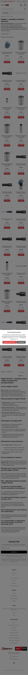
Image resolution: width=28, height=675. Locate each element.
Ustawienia (21, 342)
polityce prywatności (15, 337)
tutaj (16, 339)
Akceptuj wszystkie (9, 342)
